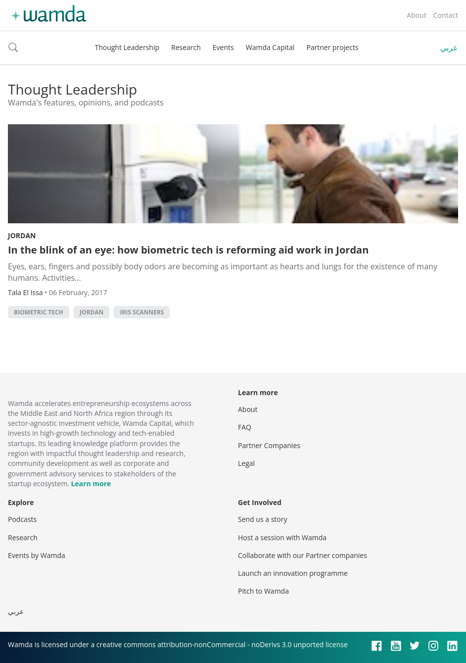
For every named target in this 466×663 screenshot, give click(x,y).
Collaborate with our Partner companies (302, 555)
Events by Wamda (36, 555)
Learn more (91, 483)
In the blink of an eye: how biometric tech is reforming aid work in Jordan (188, 249)
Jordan (22, 235)
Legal (246, 463)
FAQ (244, 427)
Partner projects (332, 47)
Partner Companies (269, 445)
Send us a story (262, 519)
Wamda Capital (270, 47)
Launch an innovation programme (293, 573)
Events (223, 47)
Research (186, 47)
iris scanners (142, 312)
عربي (449, 47)
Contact (445, 15)
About (416, 15)
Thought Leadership (126, 47)
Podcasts (22, 519)
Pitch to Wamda (263, 591)
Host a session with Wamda (282, 537)
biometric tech (38, 312)
